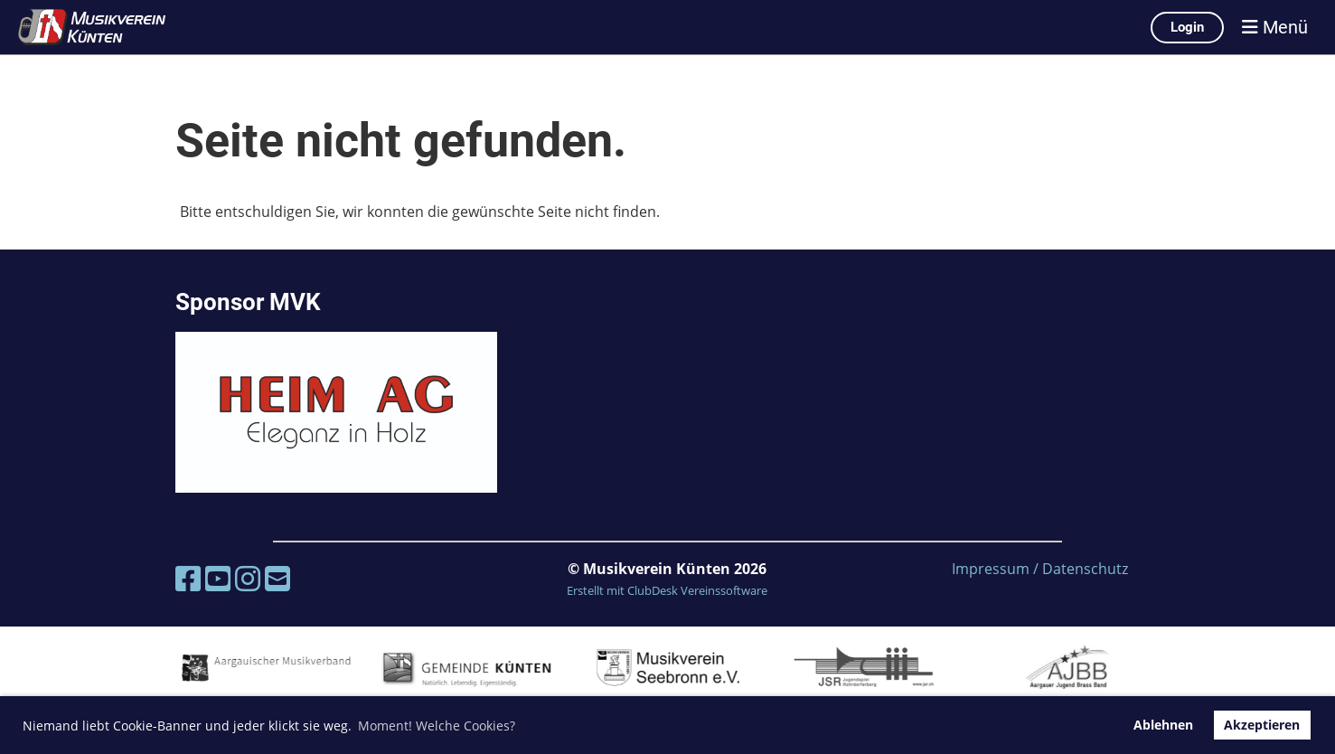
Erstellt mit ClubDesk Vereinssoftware (667, 590)
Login (1187, 27)
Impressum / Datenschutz (1040, 569)
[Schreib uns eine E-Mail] (277, 578)
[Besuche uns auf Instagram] (247, 578)
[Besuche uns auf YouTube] (217, 578)
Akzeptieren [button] (1262, 724)
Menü (1275, 27)
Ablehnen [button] (1163, 724)
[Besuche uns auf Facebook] (188, 578)
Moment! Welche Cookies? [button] (436, 725)
